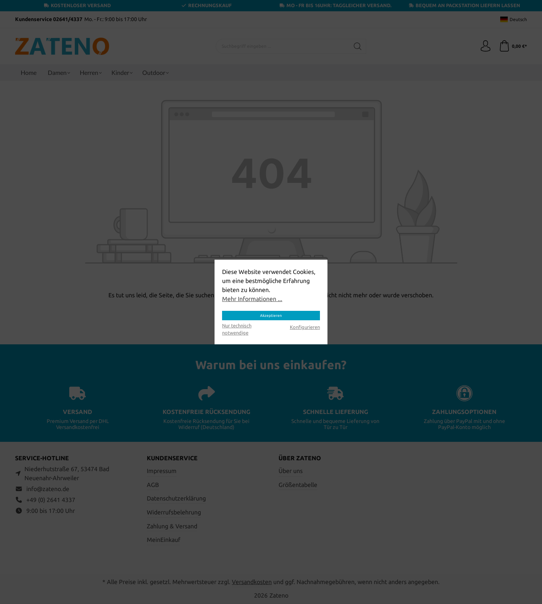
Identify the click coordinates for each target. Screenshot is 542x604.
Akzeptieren (271, 315)
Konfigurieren (305, 327)
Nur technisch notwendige (236, 329)
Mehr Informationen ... (252, 298)
